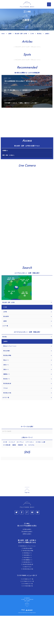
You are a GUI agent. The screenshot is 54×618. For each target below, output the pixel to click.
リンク (27, 608)
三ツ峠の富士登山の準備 (27, 552)
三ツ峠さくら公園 (40, 444)
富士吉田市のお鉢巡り (27, 533)
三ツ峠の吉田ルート (27, 557)
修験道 (14, 447)
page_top (27, 492)
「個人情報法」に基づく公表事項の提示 (27, 601)
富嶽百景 (20, 447)
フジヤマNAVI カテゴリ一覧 (27, 583)
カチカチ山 (31, 447)
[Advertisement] (27, 125)
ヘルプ (27, 604)
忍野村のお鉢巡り (27, 536)
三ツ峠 (5, 444)
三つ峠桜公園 (7, 447)
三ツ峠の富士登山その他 (27, 571)
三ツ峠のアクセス (27, 569)
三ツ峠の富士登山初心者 (27, 566)
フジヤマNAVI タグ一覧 (27, 586)
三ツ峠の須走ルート (27, 559)
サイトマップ (27, 607)
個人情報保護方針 (27, 600)
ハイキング (12, 444)
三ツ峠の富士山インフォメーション (27, 548)
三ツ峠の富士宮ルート (27, 564)
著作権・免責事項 (27, 603)
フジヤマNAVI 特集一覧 (27, 588)
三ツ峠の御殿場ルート (27, 562)
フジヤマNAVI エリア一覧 (27, 581)
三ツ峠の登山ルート (27, 555)
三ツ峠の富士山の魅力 (27, 550)
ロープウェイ (20, 444)
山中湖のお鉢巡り (27, 531)
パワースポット (30, 444)
